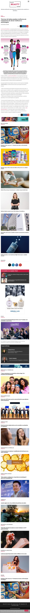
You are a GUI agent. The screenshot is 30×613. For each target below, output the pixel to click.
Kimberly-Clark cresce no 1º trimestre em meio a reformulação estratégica (14, 146)
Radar (2, 15)
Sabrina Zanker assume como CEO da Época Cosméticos (13, 211)
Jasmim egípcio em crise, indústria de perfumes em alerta (13, 503)
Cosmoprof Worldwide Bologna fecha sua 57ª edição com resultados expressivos (14, 320)
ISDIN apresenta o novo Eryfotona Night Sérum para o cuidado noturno (14, 255)
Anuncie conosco (15, 604)
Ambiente (3, 499)
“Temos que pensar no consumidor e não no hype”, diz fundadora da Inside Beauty (13, 374)
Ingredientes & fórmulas (7, 447)
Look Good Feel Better (5, 29)
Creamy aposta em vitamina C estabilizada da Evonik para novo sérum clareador (14, 452)
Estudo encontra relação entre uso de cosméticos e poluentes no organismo (14, 426)
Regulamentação (5, 395)
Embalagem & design (6, 473)
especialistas (5, 346)
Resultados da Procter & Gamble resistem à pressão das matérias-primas (15, 233)
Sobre (4, 604)
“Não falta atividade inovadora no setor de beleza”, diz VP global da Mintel (13, 528)
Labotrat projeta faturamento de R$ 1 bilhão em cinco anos (14, 553)
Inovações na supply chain (9, 271)
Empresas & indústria (6, 550)
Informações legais (15, 605)
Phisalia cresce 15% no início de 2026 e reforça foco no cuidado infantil (14, 168)
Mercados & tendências (7, 369)
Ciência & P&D (4, 421)
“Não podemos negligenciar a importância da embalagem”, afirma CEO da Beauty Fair (14, 477)
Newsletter (23, 604)
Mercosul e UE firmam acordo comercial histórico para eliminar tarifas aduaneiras (14, 400)
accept (26, 610)
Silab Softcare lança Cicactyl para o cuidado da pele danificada (14, 189)
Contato (8, 604)
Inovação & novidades (7, 524)
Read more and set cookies (20, 611)
